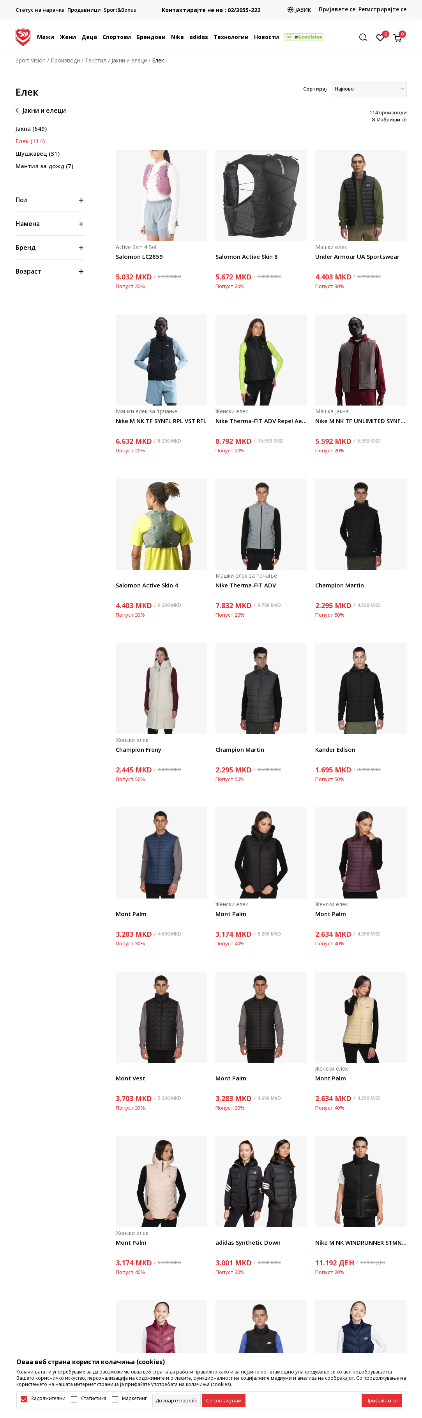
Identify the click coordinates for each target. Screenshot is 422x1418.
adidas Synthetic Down (248, 1242)
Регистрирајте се (382, 9)
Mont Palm (131, 914)
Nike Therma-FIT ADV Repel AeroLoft (261, 421)
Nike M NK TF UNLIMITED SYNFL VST (360, 421)
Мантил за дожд (44, 166)
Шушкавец (38, 153)
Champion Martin (339, 585)
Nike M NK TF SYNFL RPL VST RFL (161, 421)
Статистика (93, 1398)
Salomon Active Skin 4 (147, 585)
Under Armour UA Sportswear (357, 256)
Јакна (31, 128)
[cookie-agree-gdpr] (223, 1400)
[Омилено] (380, 37)
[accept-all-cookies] (382, 1400)
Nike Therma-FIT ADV (245, 585)
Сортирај (315, 88)
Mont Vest (130, 1078)
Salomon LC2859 (139, 256)
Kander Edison (335, 749)
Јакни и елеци (129, 60)
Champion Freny (138, 749)
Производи (65, 60)
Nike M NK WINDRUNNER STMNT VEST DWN (360, 1242)
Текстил (95, 60)
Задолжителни (48, 1398)
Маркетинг (134, 1398)
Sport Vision (31, 60)
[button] (366, 37)
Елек (30, 141)
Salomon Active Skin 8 (246, 256)
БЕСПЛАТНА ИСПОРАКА (211, 4)
